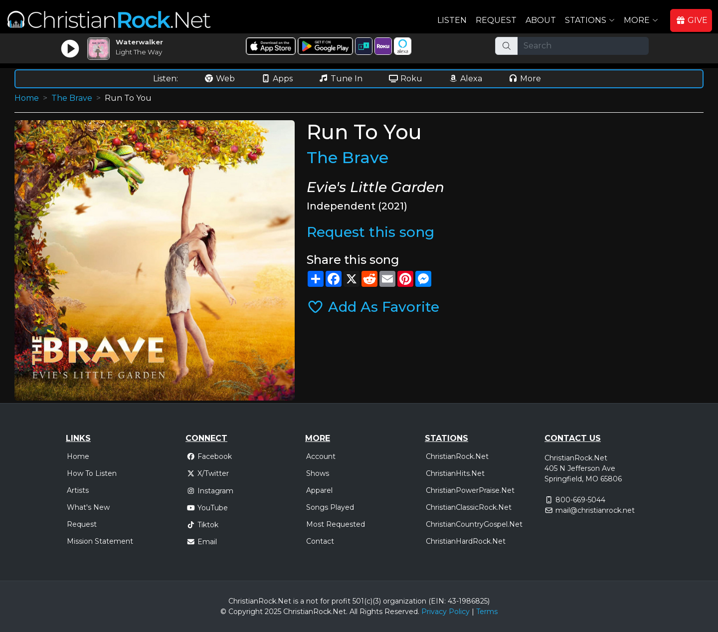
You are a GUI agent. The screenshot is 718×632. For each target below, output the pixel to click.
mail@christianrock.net (595, 510)
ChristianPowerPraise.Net (470, 490)
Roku (405, 78)
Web (219, 78)
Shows (317, 473)
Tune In (340, 78)
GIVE (692, 20)
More (524, 78)
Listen (452, 20)
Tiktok (202, 524)
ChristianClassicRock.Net (469, 507)
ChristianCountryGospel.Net (474, 524)
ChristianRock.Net (457, 456)
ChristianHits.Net (455, 473)
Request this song (370, 231)
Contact (320, 541)
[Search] (583, 46)
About (541, 20)
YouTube (207, 507)
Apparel (319, 490)
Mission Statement (100, 541)
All (354, 611)
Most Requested (335, 524)
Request (496, 20)
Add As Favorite (373, 306)
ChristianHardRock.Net (466, 541)
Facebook (209, 456)
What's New (88, 507)
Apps (277, 78)
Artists (78, 490)
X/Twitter (207, 473)
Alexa (465, 78)
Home (26, 98)
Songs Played (330, 507)
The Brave (71, 98)
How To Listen (92, 473)
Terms (487, 611)
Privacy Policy (445, 611)
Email (201, 541)
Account (321, 456)
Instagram (209, 490)
